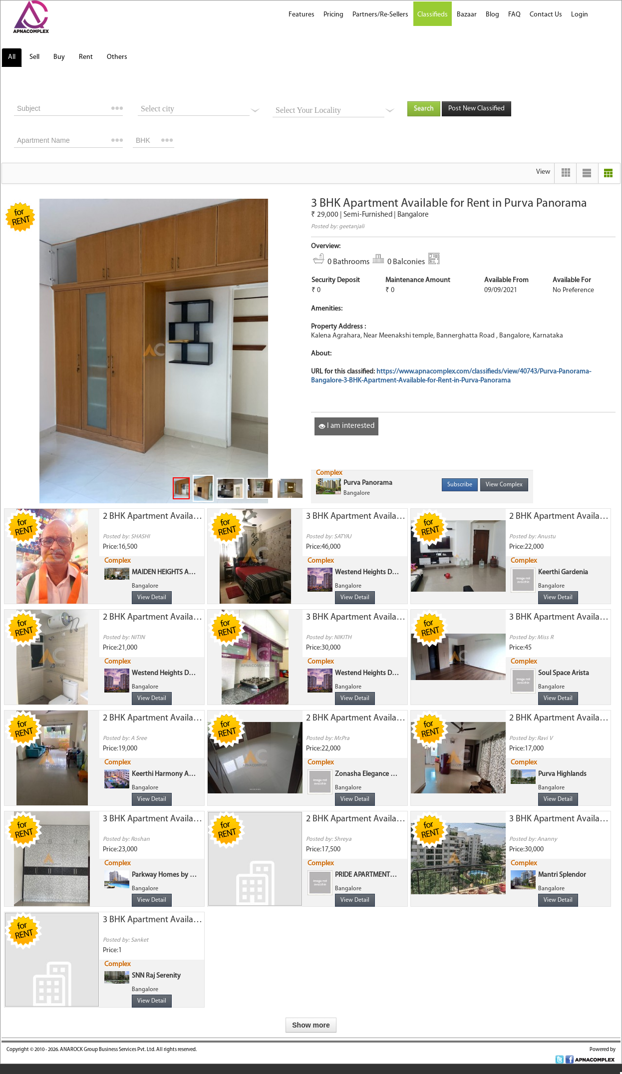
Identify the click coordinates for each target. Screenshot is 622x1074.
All (11, 57)
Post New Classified (476, 108)
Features (301, 14)
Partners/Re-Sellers (380, 14)
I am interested (346, 426)
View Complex (504, 485)
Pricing (333, 14)
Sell (34, 57)
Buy (59, 57)
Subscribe (459, 485)
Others (117, 57)
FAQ (514, 14)
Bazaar (467, 14)
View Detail (151, 598)
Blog (492, 14)
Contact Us (546, 14)
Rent (86, 57)
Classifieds (432, 14)
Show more (310, 1025)
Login (579, 14)
